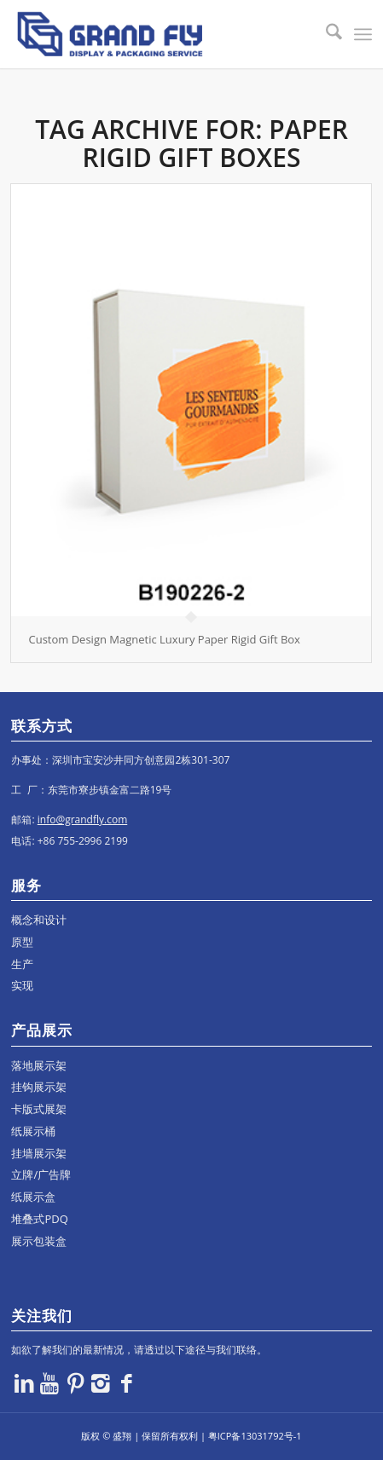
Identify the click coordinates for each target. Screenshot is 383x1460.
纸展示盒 (33, 1196)
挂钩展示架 (39, 1086)
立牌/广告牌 (41, 1174)
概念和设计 (39, 919)
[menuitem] (325, 34)
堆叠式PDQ (39, 1218)
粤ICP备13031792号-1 (255, 1435)
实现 (22, 985)
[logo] (155, 34)
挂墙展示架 (39, 1153)
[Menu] (363, 34)
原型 (22, 941)
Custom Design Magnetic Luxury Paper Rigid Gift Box (163, 639)
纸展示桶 (33, 1131)
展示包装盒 (39, 1241)
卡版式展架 (39, 1109)
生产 (22, 964)
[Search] (325, 34)
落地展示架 (39, 1065)
